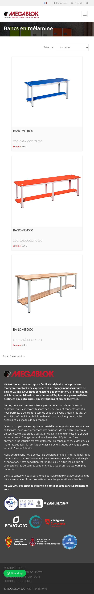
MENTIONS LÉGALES (15, 568)
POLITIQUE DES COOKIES (18, 581)
